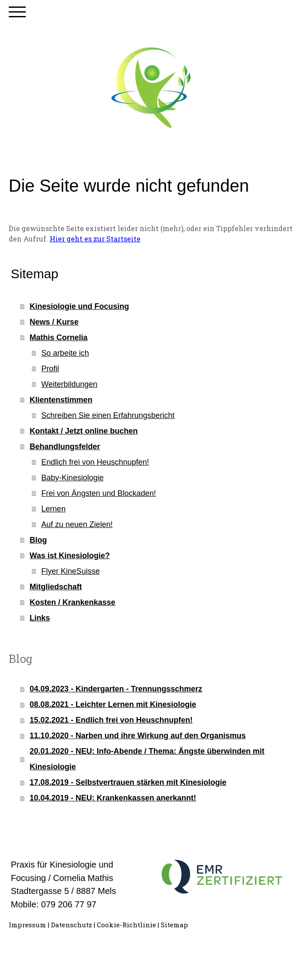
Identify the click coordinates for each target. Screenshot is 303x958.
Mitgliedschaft (56, 586)
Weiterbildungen (69, 384)
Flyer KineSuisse (70, 571)
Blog (38, 540)
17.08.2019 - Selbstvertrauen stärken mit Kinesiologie (128, 782)
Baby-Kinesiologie (72, 477)
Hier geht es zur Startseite (95, 238)
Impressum (27, 924)
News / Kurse (54, 322)
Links (40, 618)
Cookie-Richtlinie (126, 924)
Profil (50, 368)
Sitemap (174, 924)
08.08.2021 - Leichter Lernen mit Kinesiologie (113, 704)
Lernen (53, 509)
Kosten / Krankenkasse (72, 602)
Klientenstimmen (61, 399)
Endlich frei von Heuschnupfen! (95, 462)
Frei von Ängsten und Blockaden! (98, 493)
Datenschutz (71, 924)
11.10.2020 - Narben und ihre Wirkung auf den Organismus (138, 735)
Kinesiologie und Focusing (79, 306)
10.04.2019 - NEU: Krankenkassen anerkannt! (113, 798)
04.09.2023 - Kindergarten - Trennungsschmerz (116, 689)
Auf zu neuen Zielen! (77, 524)
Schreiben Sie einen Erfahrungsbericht (108, 415)
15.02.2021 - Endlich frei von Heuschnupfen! (111, 720)
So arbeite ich (65, 353)
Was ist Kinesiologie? (70, 555)
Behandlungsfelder (65, 446)
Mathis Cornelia (59, 337)
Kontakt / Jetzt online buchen (84, 431)
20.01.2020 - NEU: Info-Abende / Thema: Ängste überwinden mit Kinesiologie (147, 759)
